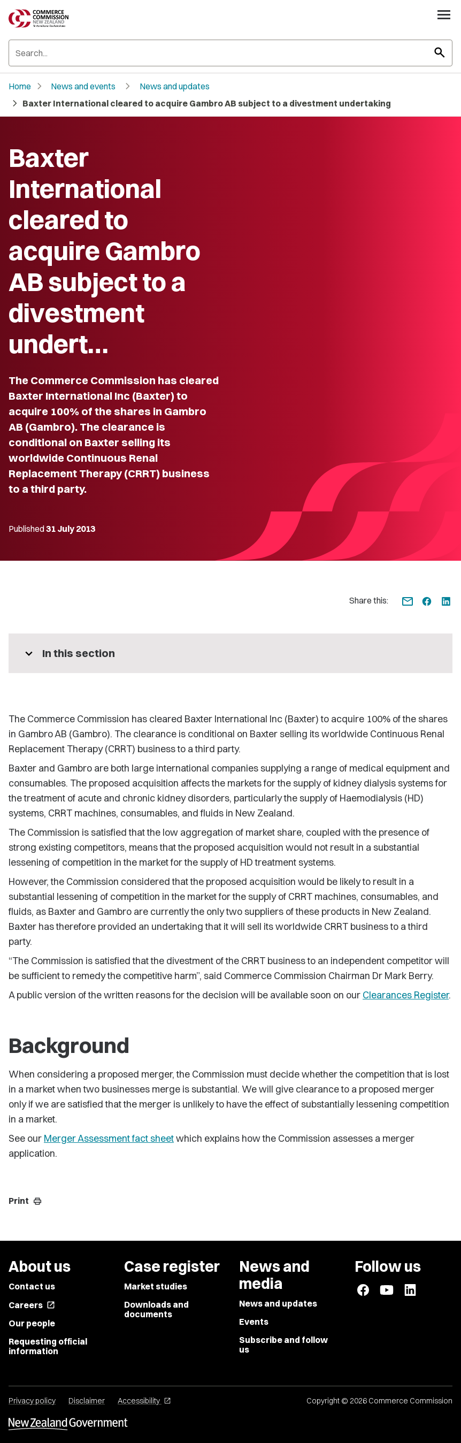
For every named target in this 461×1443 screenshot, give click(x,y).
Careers (32, 1305)
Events (253, 1321)
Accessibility (144, 1401)
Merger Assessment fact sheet (109, 1138)
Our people (32, 1323)
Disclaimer (86, 1401)
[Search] (230, 53)
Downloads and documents (156, 1309)
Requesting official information (48, 1346)
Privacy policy (32, 1401)
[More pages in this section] (230, 653)
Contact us (32, 1286)
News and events (83, 86)
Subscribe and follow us (283, 1344)
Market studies (155, 1286)
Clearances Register (406, 995)
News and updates (175, 86)
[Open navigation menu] (443, 14)
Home (20, 86)
